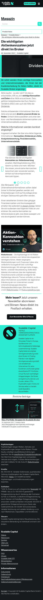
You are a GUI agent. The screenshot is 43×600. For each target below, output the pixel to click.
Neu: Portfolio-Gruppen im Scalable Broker (21, 420)
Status (3, 535)
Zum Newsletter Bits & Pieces (22, 317)
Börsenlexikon (6, 561)
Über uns (4, 543)
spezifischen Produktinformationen (27, 454)
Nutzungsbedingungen (31, 290)
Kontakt (4, 591)
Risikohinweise (12, 290)
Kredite (4, 469)
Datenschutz (6, 574)
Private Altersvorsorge (9, 564)
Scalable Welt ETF (8, 559)
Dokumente (5, 572)
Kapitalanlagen (7, 444)
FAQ (2, 553)
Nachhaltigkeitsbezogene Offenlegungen (16, 579)
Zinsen (3, 556)
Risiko (11, 477)
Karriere (4, 540)
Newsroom (5, 538)
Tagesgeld (34, 489)
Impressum (5, 577)
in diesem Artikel (28, 206)
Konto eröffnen (29, 3)
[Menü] (39, 3)
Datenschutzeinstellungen (11, 582)
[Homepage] (7, 3)
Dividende (5, 106)
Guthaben (5, 487)
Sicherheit (5, 545)
